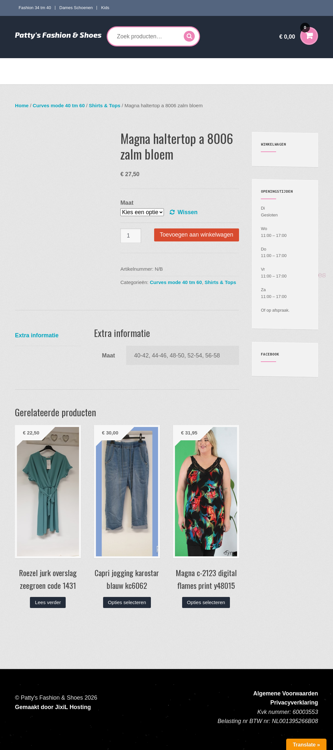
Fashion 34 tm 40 (35, 7)
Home (26, 64)
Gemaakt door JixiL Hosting (53, 707)
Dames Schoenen (76, 7)
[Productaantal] (130, 235)
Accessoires (230, 64)
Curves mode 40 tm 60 (110, 64)
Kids (105, 7)
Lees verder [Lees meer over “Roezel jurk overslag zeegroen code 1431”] (48, 602)
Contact (89, 77)
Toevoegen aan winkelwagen (196, 234)
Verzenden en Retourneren (47, 77)
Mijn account (269, 64)
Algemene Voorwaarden (285, 693)
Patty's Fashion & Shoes (58, 34)
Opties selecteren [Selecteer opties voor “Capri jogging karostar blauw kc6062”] (127, 602)
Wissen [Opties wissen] (187, 212)
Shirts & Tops (104, 105)
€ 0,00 (294, 32)
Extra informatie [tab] (37, 335)
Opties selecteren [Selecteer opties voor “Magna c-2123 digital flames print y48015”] (206, 602)
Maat (126, 203)
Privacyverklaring (294, 702)
